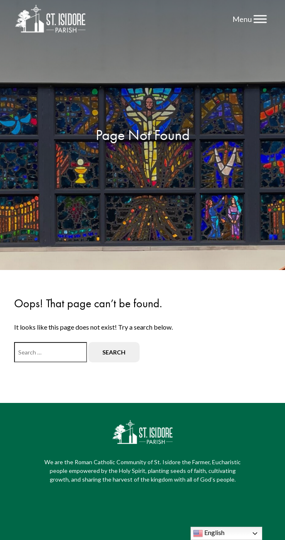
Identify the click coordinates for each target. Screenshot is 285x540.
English (209, 533)
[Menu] (260, 19)
